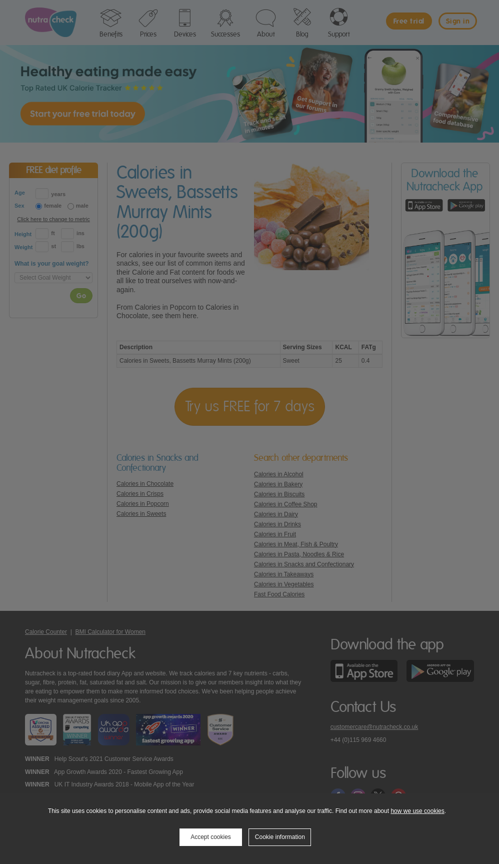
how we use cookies (417, 810)
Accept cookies (210, 836)
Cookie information (280, 836)
